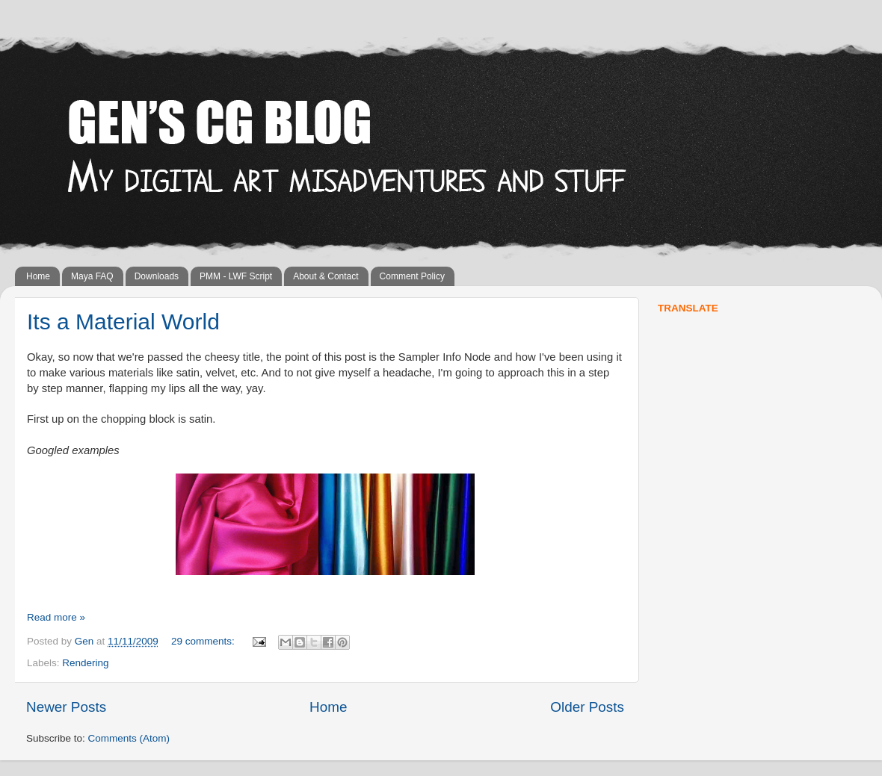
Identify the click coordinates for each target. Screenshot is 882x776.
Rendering (85, 662)
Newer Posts (66, 707)
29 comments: (204, 641)
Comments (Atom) (129, 738)
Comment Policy (412, 276)
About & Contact (325, 276)
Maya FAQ (92, 276)
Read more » (56, 617)
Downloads (157, 276)
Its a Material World (123, 321)
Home (38, 276)
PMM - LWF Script (236, 276)
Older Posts (587, 707)
